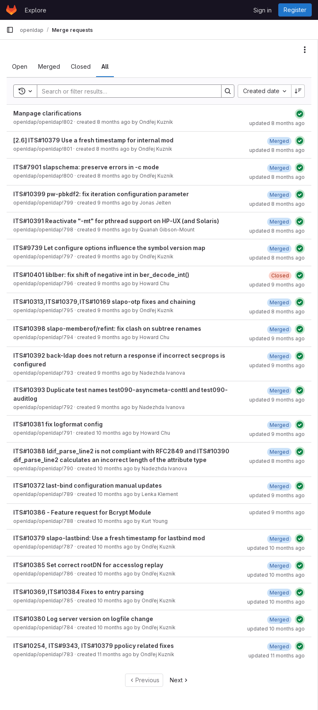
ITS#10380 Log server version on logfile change (83, 618)
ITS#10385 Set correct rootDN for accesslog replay (88, 564)
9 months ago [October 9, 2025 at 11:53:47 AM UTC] (114, 310)
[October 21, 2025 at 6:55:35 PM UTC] (279, 452)
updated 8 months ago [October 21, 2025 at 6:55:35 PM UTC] (277, 461)
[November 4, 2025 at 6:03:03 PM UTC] (279, 248)
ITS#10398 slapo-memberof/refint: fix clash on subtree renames (107, 328)
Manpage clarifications (47, 113)
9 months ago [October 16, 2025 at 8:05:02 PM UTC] (114, 229)
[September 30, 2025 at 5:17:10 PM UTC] (279, 356)
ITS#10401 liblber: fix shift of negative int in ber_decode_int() (101, 274)
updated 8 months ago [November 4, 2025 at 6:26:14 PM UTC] (277, 150)
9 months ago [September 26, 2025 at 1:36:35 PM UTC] (113, 407)
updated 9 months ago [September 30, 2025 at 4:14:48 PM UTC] (277, 400)
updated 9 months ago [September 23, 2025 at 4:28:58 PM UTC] (277, 495)
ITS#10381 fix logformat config (58, 424)
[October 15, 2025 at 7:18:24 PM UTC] (279, 329)
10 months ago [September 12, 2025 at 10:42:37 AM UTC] (115, 468)
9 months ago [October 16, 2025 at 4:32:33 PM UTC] (114, 283)
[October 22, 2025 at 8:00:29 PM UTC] (279, 168)
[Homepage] (11, 10)
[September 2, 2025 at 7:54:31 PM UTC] (279, 565)
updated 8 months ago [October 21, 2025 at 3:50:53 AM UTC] (277, 311)
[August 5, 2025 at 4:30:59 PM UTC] (279, 646)
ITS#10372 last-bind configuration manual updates (87, 485)
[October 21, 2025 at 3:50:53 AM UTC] (279, 302)
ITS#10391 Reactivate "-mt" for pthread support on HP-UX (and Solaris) (116, 220)
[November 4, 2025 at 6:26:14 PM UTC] (279, 141)
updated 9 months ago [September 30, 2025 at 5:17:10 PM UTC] (277, 365)
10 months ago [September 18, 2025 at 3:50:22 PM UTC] (114, 433)
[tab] (20, 66)
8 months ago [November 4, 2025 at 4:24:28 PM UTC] (113, 149)
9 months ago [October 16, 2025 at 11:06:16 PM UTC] (114, 203)
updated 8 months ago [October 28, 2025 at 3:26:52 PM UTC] (277, 204)
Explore (35, 10)
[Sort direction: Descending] (298, 91)
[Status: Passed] (300, 114)
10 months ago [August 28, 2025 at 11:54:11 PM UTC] (115, 521)
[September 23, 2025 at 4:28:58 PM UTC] (279, 486)
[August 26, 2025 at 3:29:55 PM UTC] (279, 619)
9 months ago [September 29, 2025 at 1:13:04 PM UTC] (114, 373)
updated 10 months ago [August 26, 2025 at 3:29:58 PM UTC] (276, 629)
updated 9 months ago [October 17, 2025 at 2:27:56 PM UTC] (277, 285)
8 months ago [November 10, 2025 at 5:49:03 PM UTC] (113, 122)
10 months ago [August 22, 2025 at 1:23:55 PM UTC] (115, 627)
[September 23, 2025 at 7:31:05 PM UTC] (279, 425)
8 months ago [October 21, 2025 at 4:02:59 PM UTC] (114, 176)
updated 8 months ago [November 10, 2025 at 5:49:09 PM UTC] (277, 123)
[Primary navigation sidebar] (10, 29)
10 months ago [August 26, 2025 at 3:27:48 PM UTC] (115, 600)
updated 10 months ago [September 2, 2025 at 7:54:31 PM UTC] (276, 575)
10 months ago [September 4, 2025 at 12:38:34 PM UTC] (115, 494)
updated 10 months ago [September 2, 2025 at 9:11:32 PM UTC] (276, 548)
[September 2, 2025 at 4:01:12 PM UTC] (279, 592)
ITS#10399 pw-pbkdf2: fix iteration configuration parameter (101, 193)
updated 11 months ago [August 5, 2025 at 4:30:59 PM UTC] (276, 655)
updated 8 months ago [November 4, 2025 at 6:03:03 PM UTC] (277, 258)
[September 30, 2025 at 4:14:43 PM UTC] (279, 390)
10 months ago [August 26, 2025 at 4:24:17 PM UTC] (115, 573)
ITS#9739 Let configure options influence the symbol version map (109, 247)
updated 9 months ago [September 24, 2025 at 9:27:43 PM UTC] (277, 512)
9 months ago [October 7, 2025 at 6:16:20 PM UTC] (114, 337)
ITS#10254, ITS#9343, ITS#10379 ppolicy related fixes (93, 645)
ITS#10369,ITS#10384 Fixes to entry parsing (78, 591)
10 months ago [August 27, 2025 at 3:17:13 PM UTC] (115, 547)
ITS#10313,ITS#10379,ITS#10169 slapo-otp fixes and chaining (104, 301)
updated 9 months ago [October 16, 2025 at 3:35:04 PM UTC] (277, 338)
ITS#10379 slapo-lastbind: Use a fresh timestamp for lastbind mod (109, 538)
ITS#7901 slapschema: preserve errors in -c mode (86, 167)
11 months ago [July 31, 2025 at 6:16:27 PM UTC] (114, 654)
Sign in (262, 10)
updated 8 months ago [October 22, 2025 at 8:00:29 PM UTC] (277, 177)
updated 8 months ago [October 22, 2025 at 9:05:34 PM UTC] (277, 231)
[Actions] (304, 49)
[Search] (125, 91)
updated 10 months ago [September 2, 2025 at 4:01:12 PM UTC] (276, 602)
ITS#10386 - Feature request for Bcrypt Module (82, 512)
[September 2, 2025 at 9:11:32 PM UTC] (279, 538)
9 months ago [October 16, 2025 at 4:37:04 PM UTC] (114, 256)
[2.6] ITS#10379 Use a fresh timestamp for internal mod (93, 140)
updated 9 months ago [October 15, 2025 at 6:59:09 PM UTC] (277, 434)
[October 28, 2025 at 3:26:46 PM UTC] (279, 194)
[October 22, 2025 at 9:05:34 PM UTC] (279, 221)
